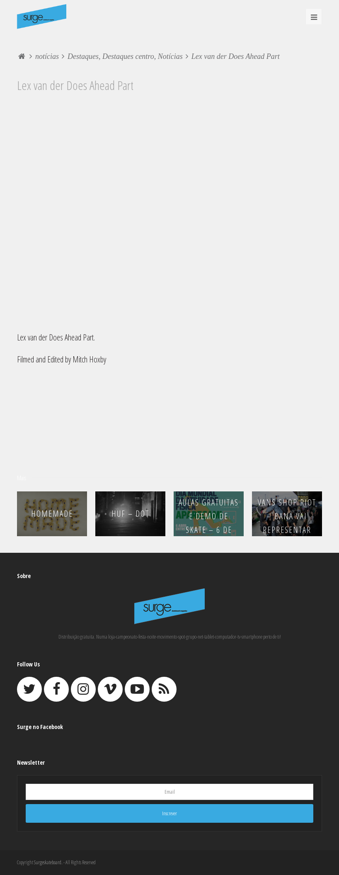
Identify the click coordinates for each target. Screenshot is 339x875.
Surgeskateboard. (48, 862)
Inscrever (169, 813)
